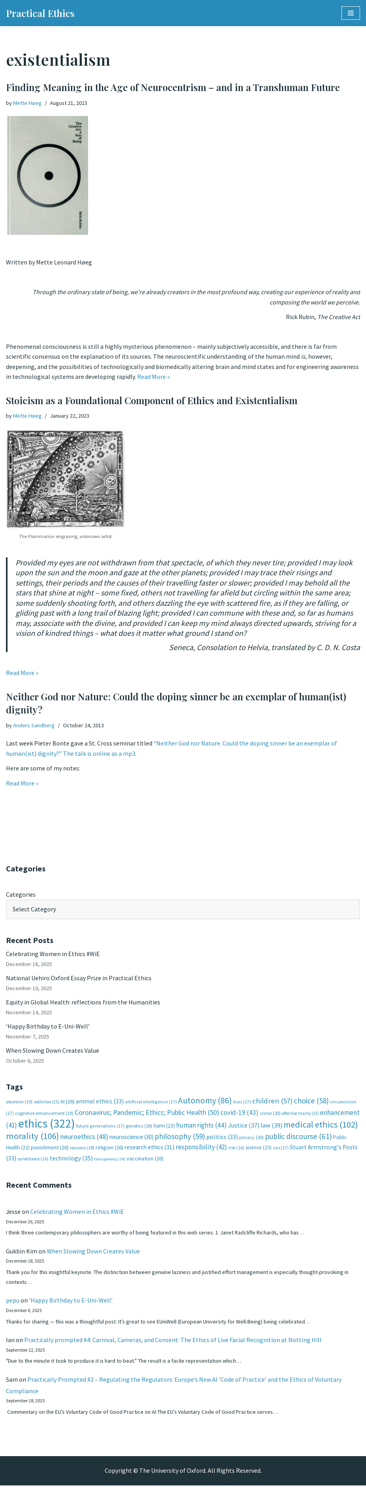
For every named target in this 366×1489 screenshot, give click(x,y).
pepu (12, 1303)
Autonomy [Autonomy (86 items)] (205, 1102)
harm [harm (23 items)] (164, 1128)
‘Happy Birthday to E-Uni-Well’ (48, 1028)
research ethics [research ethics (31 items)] (149, 1149)
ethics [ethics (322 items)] (46, 1125)
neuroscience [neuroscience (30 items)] (131, 1139)
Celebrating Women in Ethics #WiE (53, 956)
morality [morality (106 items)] (32, 1138)
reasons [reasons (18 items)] (82, 1150)
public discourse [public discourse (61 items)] (298, 1138)
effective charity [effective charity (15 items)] (300, 1115)
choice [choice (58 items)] (311, 1103)
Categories (21, 896)
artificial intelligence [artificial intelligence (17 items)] (151, 1104)
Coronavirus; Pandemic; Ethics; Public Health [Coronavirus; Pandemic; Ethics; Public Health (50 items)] (147, 1114)
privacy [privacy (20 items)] (251, 1140)
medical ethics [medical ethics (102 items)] (321, 1126)
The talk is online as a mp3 (99, 755)
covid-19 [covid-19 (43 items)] (239, 1115)
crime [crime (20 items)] (270, 1115)
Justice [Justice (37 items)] (243, 1127)
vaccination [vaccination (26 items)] (144, 1160)
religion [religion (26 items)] (109, 1149)
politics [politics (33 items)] (222, 1139)
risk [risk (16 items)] (236, 1150)
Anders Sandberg (34, 726)
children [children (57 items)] (272, 1103)
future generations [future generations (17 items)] (100, 1128)
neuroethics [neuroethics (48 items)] (84, 1138)
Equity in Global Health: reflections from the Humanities (83, 1004)
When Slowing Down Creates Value (52, 1052)
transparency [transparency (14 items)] (109, 1161)
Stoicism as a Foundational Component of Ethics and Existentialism (151, 401)
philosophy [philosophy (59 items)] (180, 1138)
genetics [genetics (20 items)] (139, 1128)
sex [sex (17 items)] (281, 1150)
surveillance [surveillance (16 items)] (32, 1161)
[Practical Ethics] (40, 13)
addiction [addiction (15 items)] (46, 1104)
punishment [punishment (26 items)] (50, 1149)
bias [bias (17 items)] (242, 1104)
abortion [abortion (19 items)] (19, 1104)
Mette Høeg (27, 102)
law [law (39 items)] (271, 1128)
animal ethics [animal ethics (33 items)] (100, 1103)
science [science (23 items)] (258, 1150)
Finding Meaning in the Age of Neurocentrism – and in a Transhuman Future (173, 87)
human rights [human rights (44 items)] (201, 1127)
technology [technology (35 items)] (71, 1160)
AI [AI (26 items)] (67, 1103)
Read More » (153, 377)
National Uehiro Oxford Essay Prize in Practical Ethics (78, 980)
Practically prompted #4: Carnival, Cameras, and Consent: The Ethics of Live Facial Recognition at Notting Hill (173, 1343)
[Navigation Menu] (350, 13)
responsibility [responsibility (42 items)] (201, 1149)
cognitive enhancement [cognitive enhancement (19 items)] (44, 1115)
